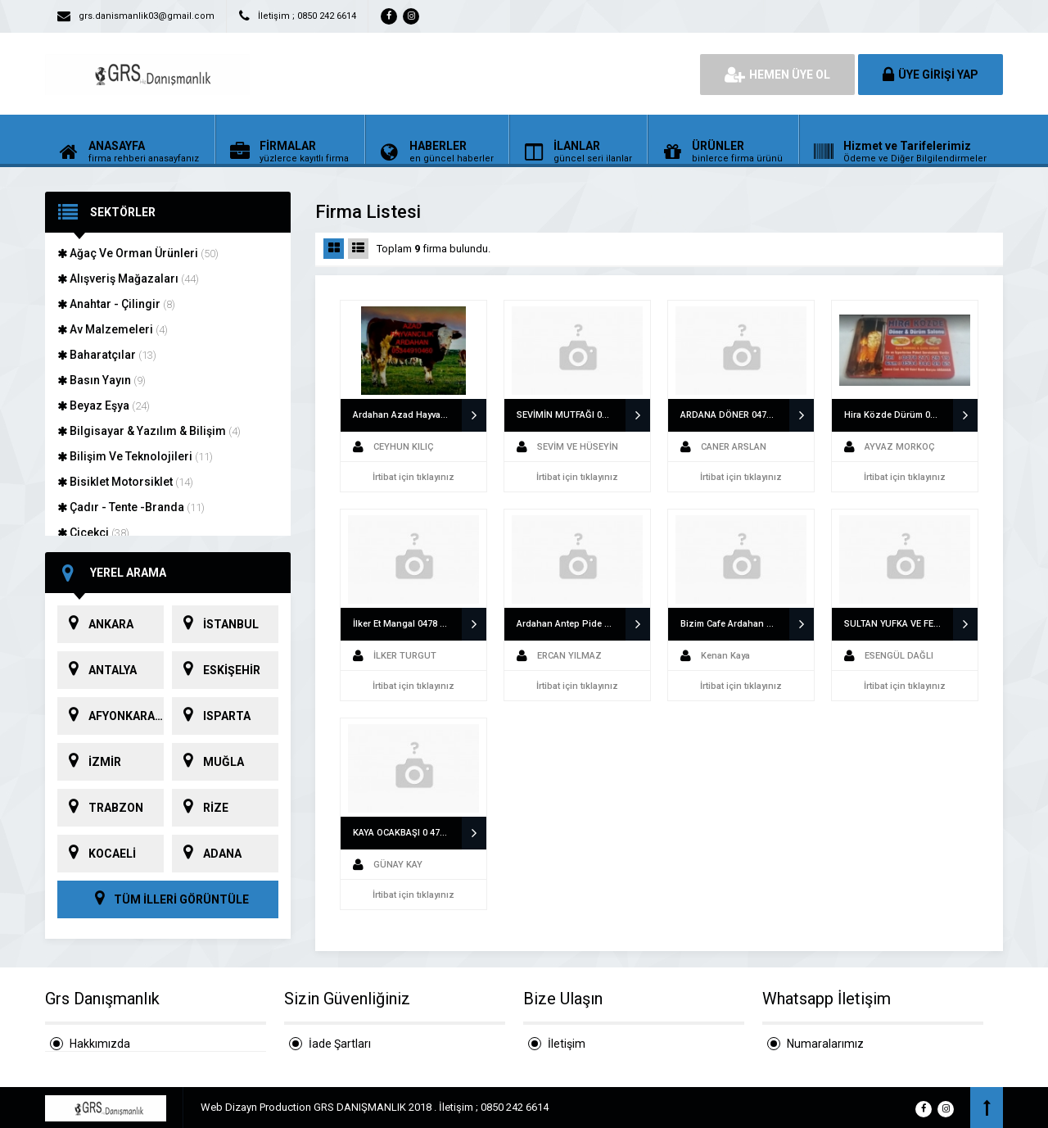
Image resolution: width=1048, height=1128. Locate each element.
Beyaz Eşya (103, 405)
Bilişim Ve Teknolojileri (135, 456)
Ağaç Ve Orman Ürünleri (138, 253)
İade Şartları (340, 1043)
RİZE (200, 808)
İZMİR (89, 762)
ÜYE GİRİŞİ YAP (930, 74)
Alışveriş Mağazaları (128, 278)
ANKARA (95, 624)
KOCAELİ (96, 853)
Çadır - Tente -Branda (131, 507)
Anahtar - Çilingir (116, 303)
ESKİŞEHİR (216, 670)
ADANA (207, 853)
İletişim (566, 1043)
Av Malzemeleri (112, 329)
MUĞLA (208, 762)
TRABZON (100, 808)
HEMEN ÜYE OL (777, 74)
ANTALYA (97, 670)
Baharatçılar (106, 354)
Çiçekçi (93, 532)
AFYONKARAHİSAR (110, 716)
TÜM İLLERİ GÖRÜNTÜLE (168, 899)
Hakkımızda (100, 1043)
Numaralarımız (825, 1043)
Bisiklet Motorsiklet (125, 481)
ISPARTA (211, 716)
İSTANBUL (215, 624)
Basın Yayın (101, 380)
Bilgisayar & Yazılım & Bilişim (149, 430)
